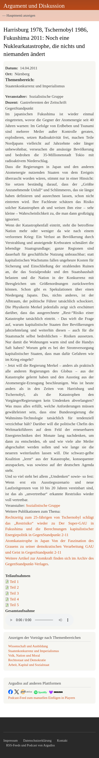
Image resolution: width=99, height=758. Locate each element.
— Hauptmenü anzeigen (18, 15)
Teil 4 (14, 599)
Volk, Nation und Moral (24, 655)
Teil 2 (14, 587)
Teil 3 (14, 593)
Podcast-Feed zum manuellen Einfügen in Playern (41, 698)
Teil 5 (14, 605)
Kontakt (62, 740)
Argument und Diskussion (34, 6)
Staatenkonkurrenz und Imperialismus (33, 651)
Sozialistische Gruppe (43, 505)
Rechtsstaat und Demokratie (27, 660)
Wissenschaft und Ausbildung (28, 646)
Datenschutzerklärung (37, 740)
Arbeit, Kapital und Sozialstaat (28, 665)
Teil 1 (14, 582)
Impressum (10, 740)
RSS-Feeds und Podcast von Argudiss (30, 745)
